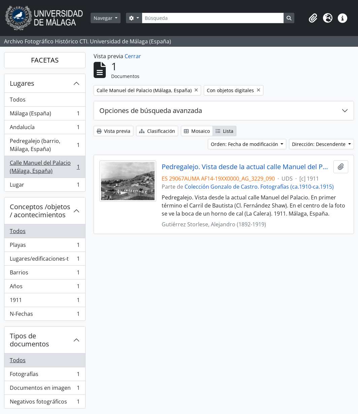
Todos (18, 99)
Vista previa (113, 131)
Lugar (44, 186)
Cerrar (133, 56)
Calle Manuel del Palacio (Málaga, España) (44, 167)
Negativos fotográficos (44, 403)
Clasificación (157, 131)
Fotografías (44, 375)
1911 (44, 301)
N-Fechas (44, 315)
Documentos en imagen (44, 389)
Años (44, 287)
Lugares (22, 83)
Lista (224, 131)
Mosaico (197, 131)
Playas (44, 246)
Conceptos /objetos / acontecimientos (40, 210)
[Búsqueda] (213, 18)
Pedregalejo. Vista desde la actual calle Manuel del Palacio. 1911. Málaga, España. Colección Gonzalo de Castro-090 (246, 167)
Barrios (44, 273)
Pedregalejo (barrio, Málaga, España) (44, 145)
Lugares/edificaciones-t (44, 260)
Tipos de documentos (29, 339)
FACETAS (45, 60)
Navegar (104, 18)
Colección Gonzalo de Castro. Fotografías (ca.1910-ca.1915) (259, 186)
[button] (312, 18)
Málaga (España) (44, 114)
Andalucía (44, 128)
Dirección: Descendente (319, 144)
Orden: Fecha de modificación (245, 144)
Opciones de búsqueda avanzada (150, 110)
